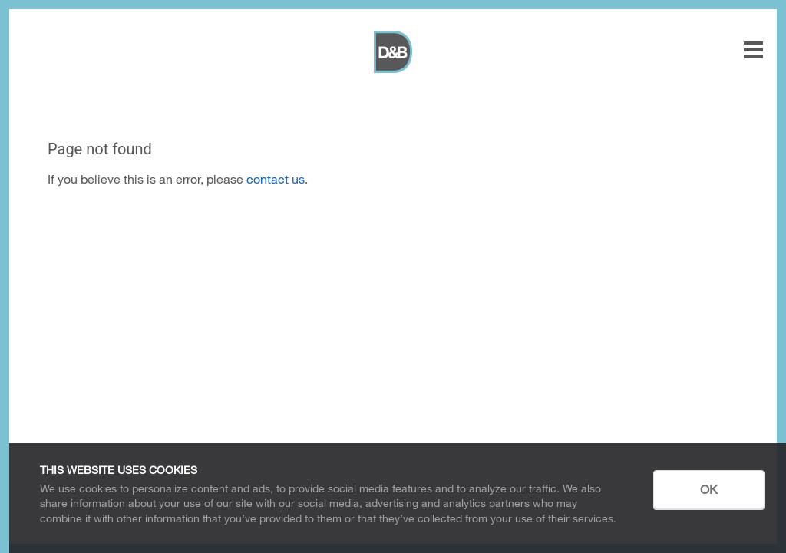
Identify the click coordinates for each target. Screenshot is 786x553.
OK (709, 489)
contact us (275, 178)
